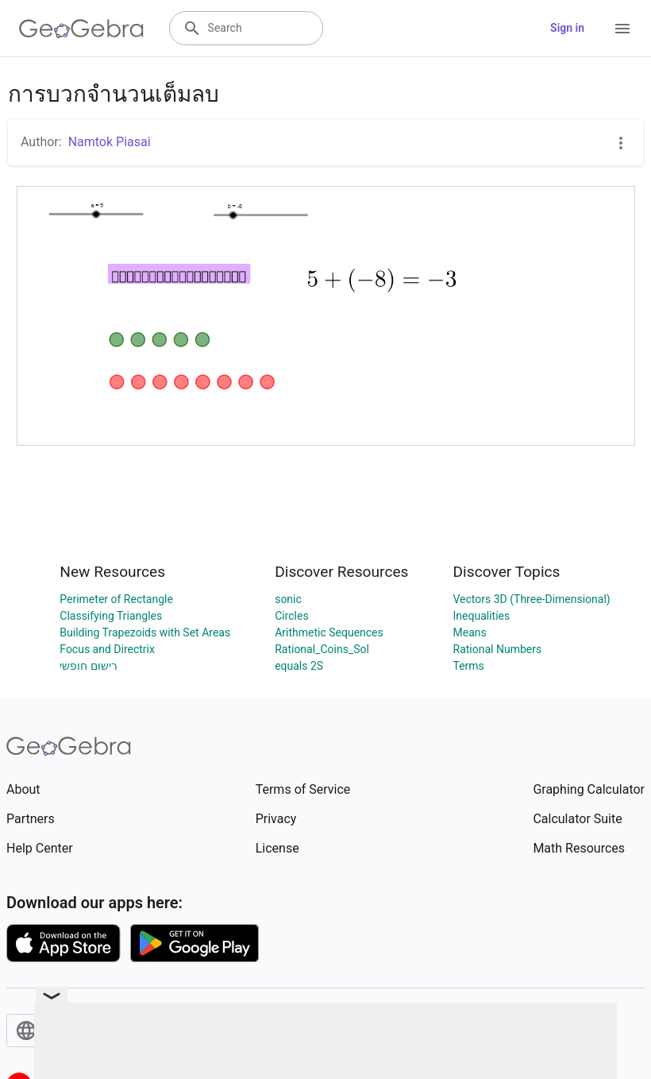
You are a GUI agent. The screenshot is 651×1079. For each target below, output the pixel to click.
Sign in (567, 27)
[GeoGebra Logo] (81, 28)
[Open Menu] (622, 28)
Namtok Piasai (109, 141)
